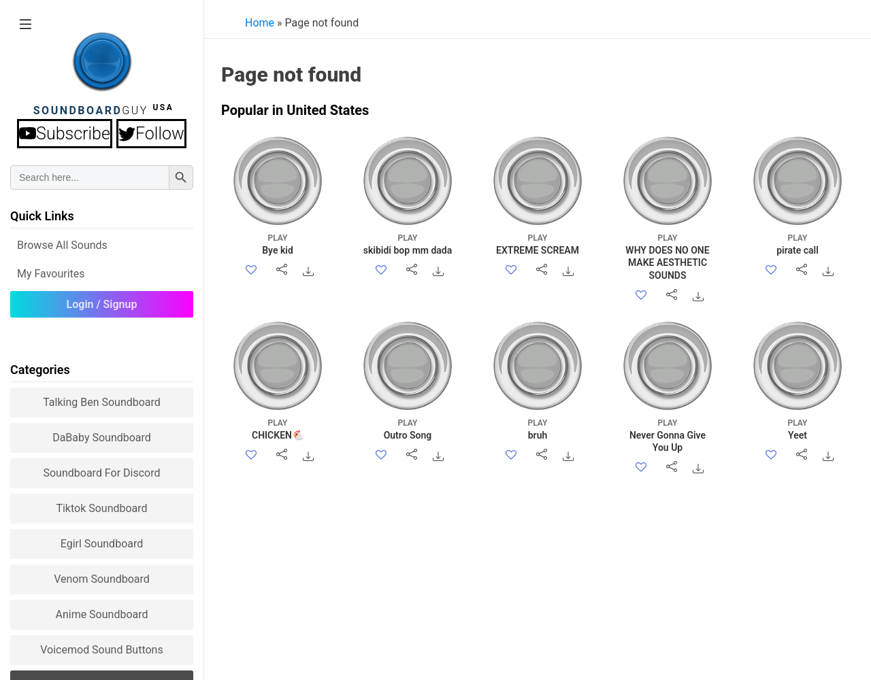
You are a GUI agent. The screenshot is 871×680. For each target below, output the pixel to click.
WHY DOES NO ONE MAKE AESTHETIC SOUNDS (668, 256)
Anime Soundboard (101, 614)
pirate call (798, 244)
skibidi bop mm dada (408, 244)
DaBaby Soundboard (101, 437)
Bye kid (278, 244)
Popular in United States (295, 110)
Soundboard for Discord (101, 472)
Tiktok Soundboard (101, 508)
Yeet (798, 429)
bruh (538, 429)
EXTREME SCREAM (538, 244)
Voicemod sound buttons (101, 649)
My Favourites (51, 273)
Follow (151, 133)
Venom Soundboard (102, 579)
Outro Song (408, 429)
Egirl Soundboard (102, 543)
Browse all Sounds (62, 245)
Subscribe (64, 133)
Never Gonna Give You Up (668, 435)
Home (259, 22)
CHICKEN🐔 (278, 429)
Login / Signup (102, 304)
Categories (40, 369)
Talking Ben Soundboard (102, 402)
